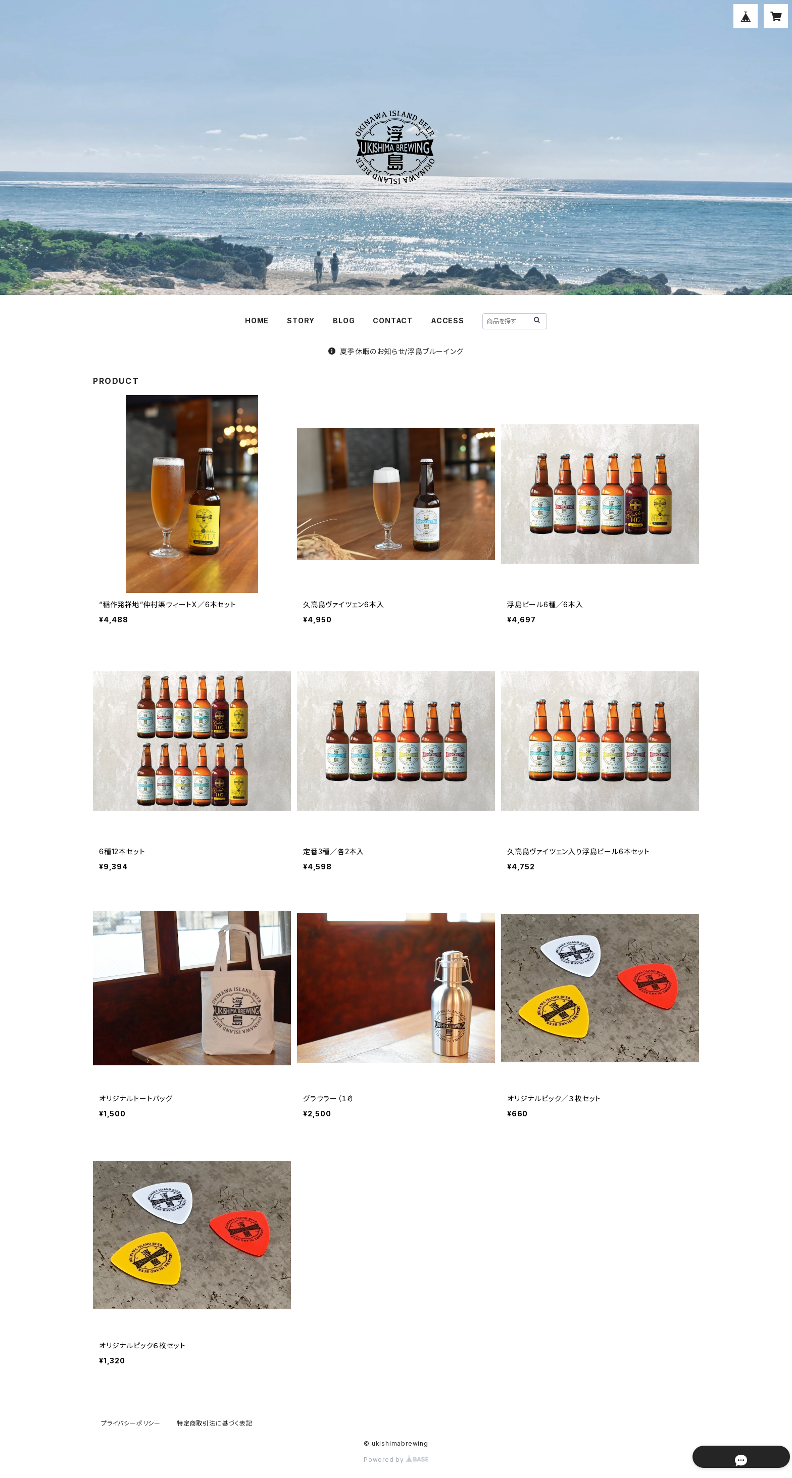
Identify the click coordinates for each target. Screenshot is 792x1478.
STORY (301, 320)
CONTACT (393, 320)
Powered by (396, 1459)
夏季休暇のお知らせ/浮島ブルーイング (395, 351)
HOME (257, 320)
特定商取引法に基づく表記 (215, 1423)
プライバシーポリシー (131, 1423)
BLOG (344, 320)
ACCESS (447, 320)
